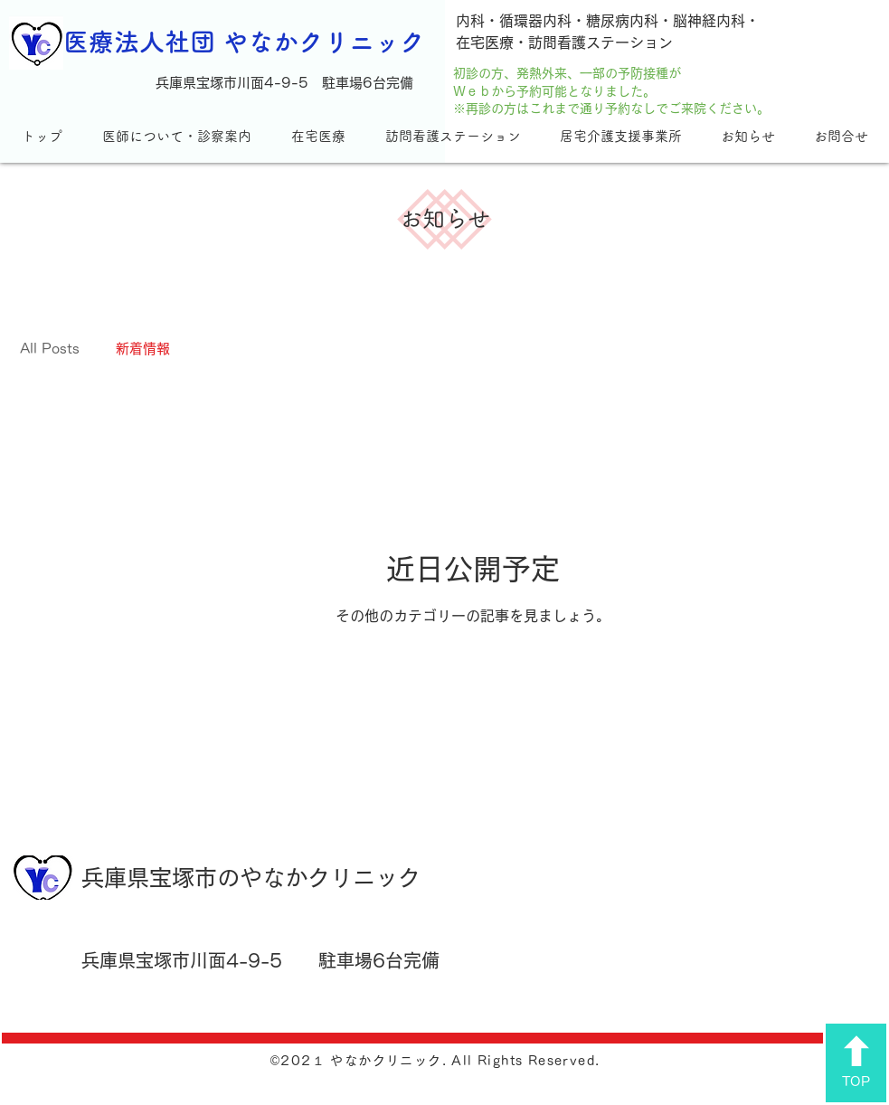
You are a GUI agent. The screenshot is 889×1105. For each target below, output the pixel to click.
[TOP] (856, 1063)
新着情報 (143, 348)
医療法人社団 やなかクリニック (244, 41)
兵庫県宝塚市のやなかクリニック (251, 877)
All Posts (50, 348)
